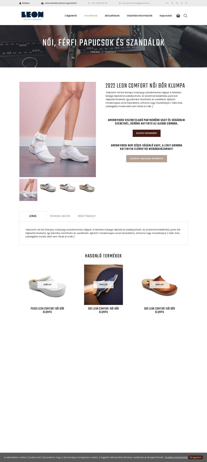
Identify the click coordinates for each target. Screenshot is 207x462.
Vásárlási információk (139, 15)
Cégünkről (71, 15)
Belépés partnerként (146, 133)
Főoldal (95, 52)
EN (177, 3)
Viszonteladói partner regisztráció (61, 3)
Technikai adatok (60, 216)
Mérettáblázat (87, 216)
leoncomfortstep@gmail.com (136, 3)
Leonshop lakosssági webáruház (146, 158)
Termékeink (90, 15)
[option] (57, 129)
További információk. (176, 457)
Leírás (33, 216)
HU (167, 3)
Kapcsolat (166, 15)
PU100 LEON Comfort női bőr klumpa (47, 310)
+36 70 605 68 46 (99, 3)
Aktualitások (112, 15)
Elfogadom (196, 457)
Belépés (26, 3)
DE (186, 3)
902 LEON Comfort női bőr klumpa (103, 310)
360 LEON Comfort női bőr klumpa (159, 310)
